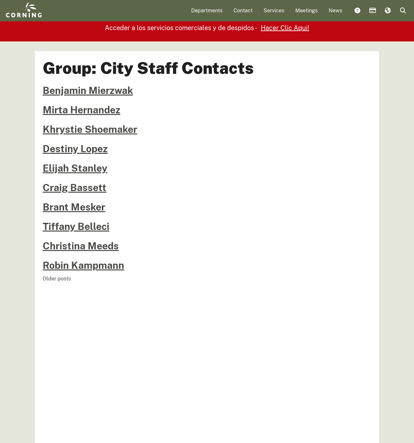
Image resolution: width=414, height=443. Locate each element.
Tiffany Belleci (76, 251)
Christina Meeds (81, 270)
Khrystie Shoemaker (90, 154)
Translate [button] (387, 15)
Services (274, 15)
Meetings (306, 15)
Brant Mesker (74, 231)
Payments (372, 15)
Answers (357, 15)
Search (402, 15)
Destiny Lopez (75, 173)
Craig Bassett (74, 212)
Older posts (57, 303)
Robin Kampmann (83, 290)
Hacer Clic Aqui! (285, 52)
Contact (243, 15)
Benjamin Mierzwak (88, 115)
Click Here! (262, 39)
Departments (207, 15)
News (335, 15)
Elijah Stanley (75, 193)
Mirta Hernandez (81, 134)
